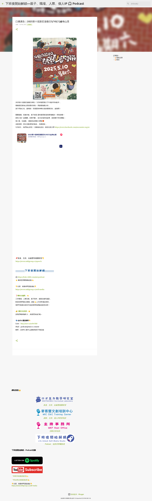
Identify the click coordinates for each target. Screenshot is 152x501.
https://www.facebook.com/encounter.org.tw (72, 127)
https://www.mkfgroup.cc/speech (29, 261)
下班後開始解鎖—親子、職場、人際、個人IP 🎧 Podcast (44, 3)
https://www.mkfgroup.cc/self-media (30, 289)
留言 (117, 60)
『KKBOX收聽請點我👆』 (20, 476)
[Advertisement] (55, 371)
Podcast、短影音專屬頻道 (55, 444)
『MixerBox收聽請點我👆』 (21, 480)
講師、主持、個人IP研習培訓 (55, 418)
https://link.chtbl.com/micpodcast (31, 277)
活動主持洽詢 (55, 431)
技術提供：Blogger (76, 494)
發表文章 (119, 57)
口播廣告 (29, 24)
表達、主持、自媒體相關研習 (54, 405)
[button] (17, 29)
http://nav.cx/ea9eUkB (29, 324)
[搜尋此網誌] (140, 3)
